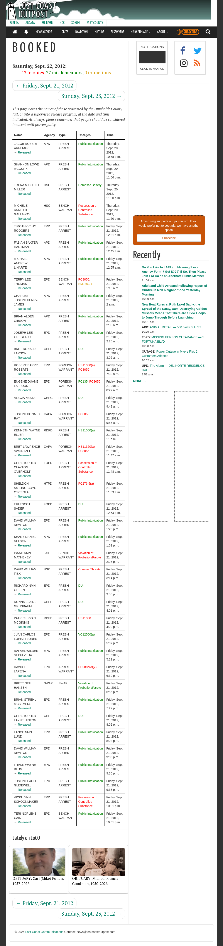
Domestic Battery (89, 185)
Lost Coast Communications (44, 932)
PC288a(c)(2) (87, 667)
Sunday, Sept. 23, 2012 (91, 95)
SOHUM (75, 23)
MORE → (139, 381)
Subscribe (169, 238)
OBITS (64, 32)
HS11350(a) (86, 365)
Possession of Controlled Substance (87, 210)
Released (24, 152)
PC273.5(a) (86, 483)
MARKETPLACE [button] (140, 32)
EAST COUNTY (94, 23)
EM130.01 (85, 284)
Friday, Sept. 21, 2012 (44, 85)
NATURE (99, 32)
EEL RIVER (47, 23)
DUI (80, 349)
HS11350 (84, 618)
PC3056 (83, 279)
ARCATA (30, 23)
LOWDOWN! (81, 32)
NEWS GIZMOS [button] (45, 32)
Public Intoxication (90, 143)
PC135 (83, 381)
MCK (61, 23)
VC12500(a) (86, 634)
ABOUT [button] (162, 32)
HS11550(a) (86, 430)
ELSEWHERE (117, 32)
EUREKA (14, 23)
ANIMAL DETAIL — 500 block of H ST (175, 327)
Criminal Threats (89, 569)
